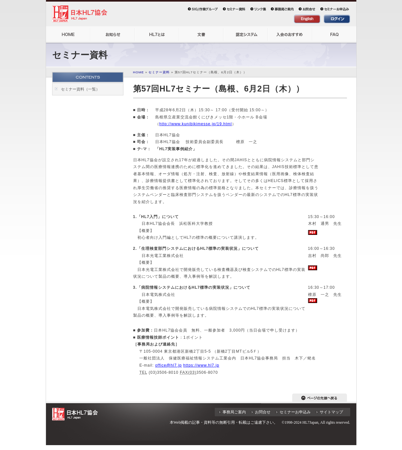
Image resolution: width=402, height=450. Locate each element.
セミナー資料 (159, 72)
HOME (138, 72)
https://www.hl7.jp (201, 365)
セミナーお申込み (295, 412)
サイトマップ (331, 412)
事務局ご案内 (234, 412)
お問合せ (262, 412)
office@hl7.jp (168, 365)
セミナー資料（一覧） (80, 89)
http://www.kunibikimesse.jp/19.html (195, 124)
